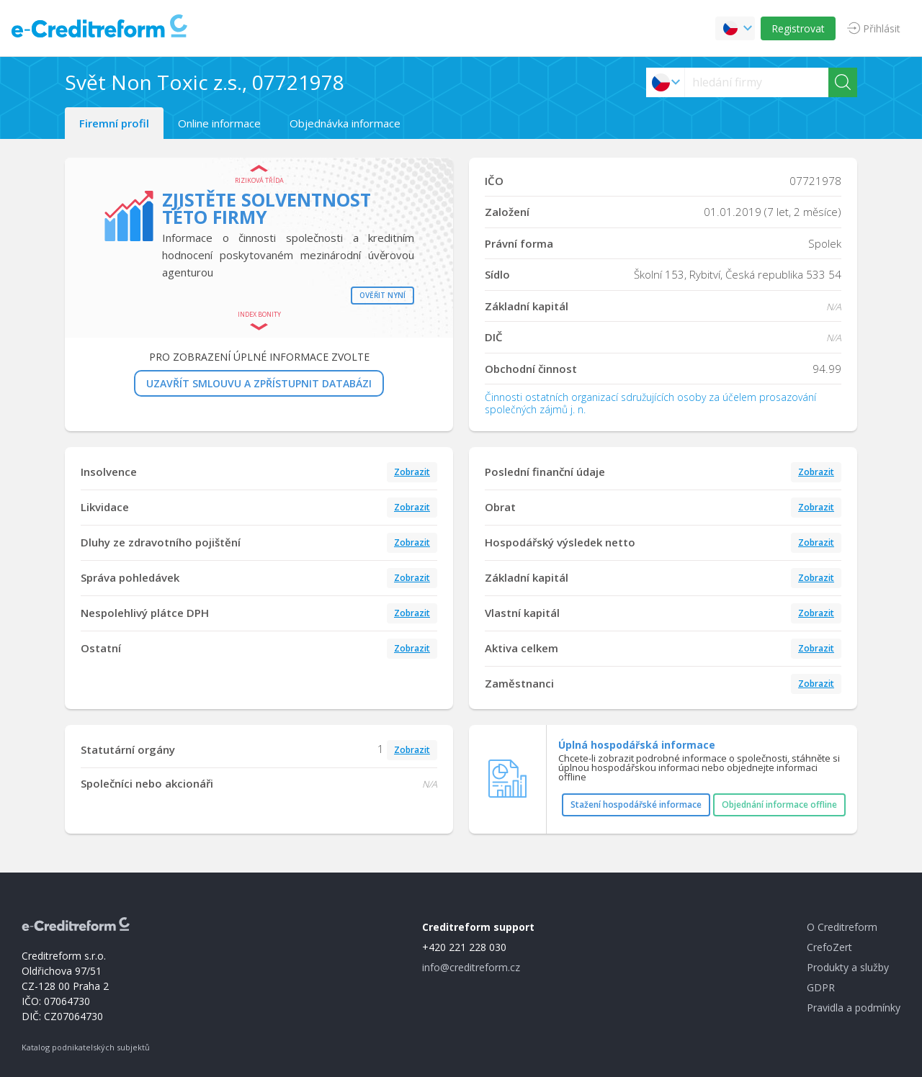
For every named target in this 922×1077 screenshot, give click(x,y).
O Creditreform (842, 927)
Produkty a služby (848, 967)
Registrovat (798, 28)
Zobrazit (412, 472)
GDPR (821, 987)
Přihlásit (881, 28)
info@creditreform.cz (471, 967)
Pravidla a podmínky (853, 1007)
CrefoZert (829, 947)
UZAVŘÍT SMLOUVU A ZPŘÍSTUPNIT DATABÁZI (259, 383)
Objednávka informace (345, 123)
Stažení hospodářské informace (636, 804)
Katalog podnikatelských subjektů (86, 1047)
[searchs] (756, 82)
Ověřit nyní (382, 295)
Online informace (219, 123)
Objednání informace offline (779, 804)
